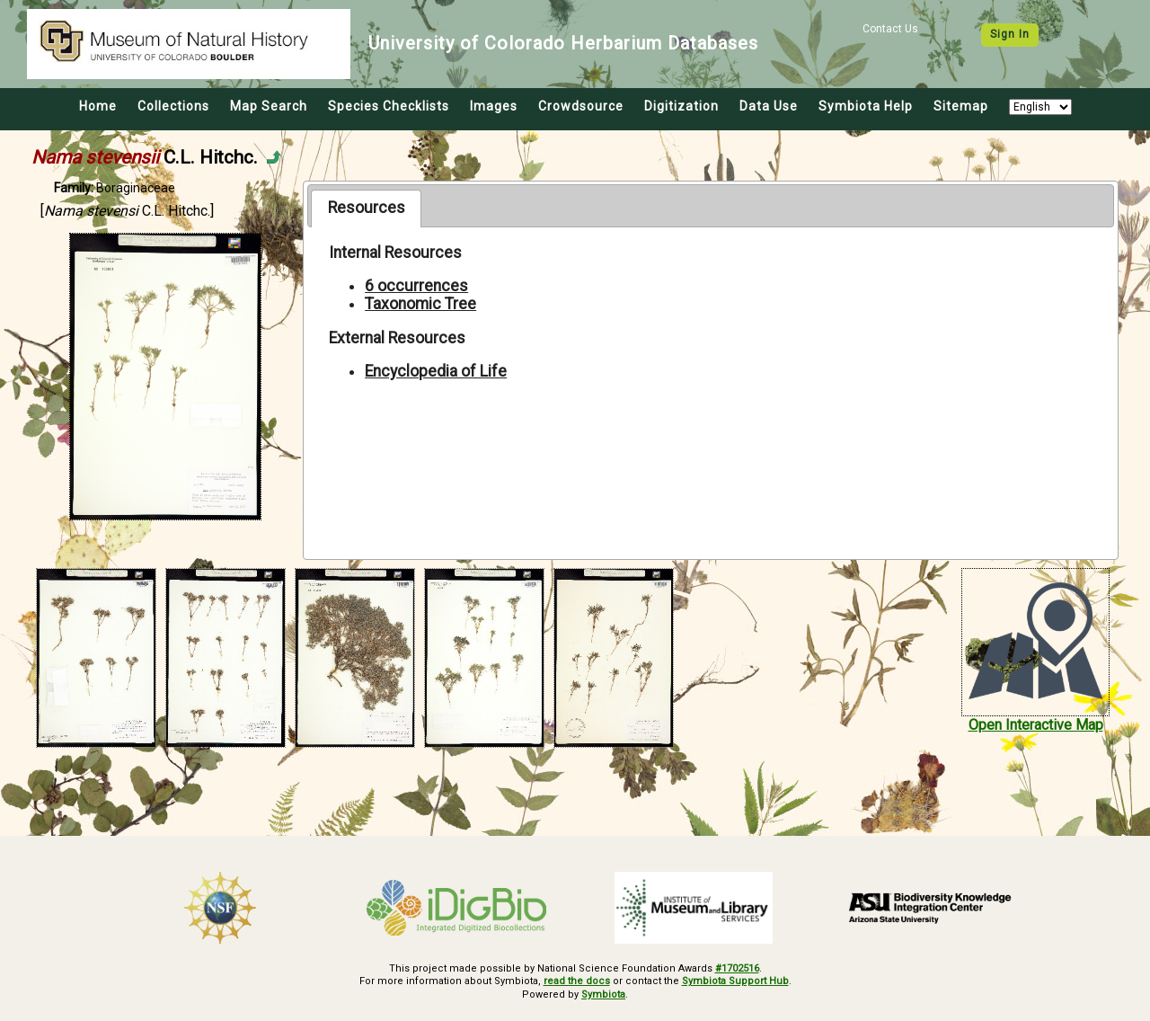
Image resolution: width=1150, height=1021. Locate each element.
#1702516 (737, 968)
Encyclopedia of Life (436, 371)
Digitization (681, 106)
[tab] (366, 208)
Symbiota (603, 994)
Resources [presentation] (366, 208)
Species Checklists (388, 106)
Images (494, 106)
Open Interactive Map (1036, 724)
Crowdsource (581, 106)
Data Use (768, 106)
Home (98, 106)
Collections (173, 106)
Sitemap (960, 106)
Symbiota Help (865, 106)
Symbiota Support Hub (735, 981)
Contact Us (890, 28)
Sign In (1010, 34)
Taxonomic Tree (420, 304)
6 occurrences (416, 286)
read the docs (577, 981)
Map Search (268, 106)
